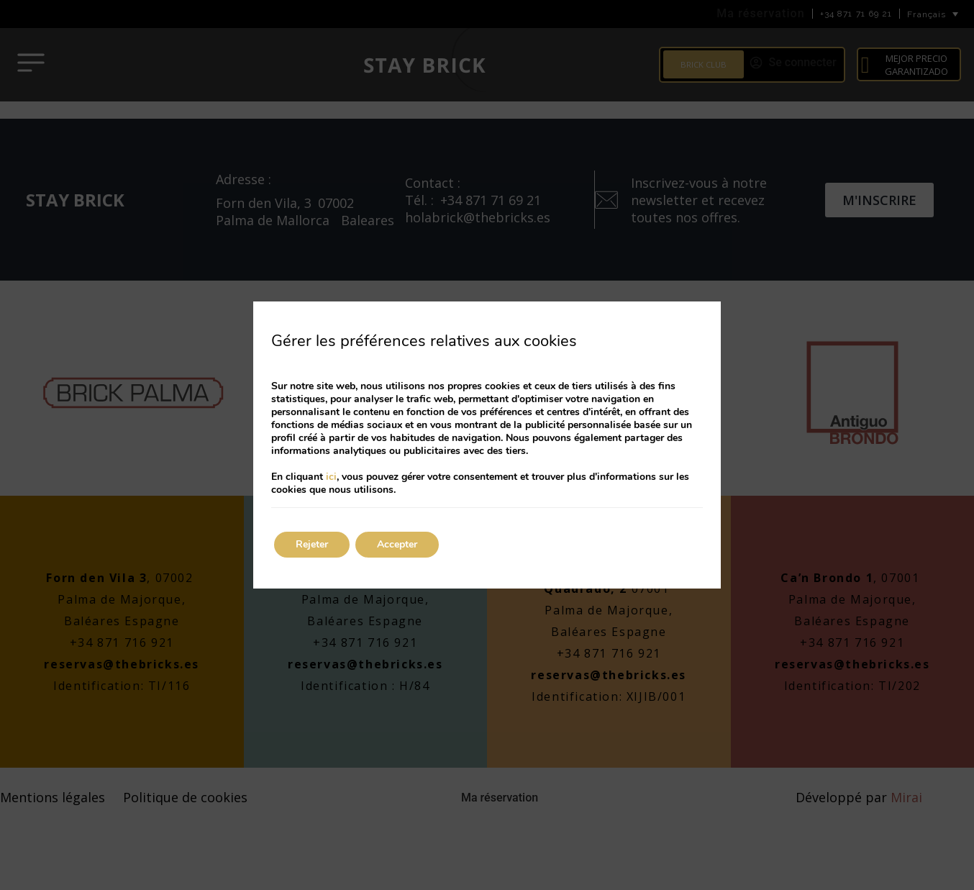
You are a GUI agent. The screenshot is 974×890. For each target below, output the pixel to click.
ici (331, 476)
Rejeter (312, 544)
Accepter (397, 544)
